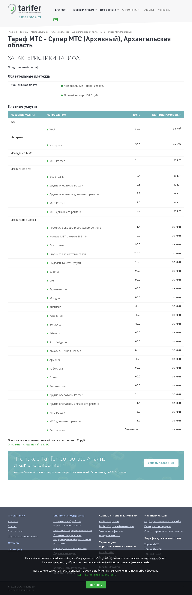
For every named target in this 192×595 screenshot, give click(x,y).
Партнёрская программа (23, 536)
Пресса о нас (15, 531)
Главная (12, 31)
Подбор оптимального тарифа (162, 521)
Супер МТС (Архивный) (120, 31)
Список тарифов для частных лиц (164, 531)
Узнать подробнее (161, 463)
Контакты (164, 9)
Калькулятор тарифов (157, 526)
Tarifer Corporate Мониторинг (116, 526)
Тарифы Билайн (153, 549)
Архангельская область (85, 31)
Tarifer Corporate (109, 521)
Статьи (12, 526)
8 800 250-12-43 (30, 17)
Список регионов (60, 31)
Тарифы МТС (151, 544)
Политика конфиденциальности (96, 574)
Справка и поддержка (69, 515)
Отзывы (149, 9)
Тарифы (24, 31)
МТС (102, 31)
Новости (13, 521)
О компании (129, 9)
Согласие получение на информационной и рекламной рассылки (72, 539)
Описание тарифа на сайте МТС (28, 444)
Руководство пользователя (70, 548)
